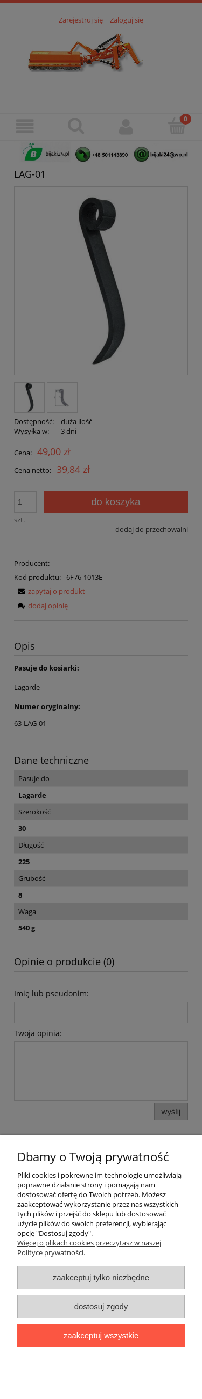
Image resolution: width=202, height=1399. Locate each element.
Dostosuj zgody (101, 1306)
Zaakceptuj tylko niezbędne (101, 1277)
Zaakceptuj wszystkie (101, 1335)
